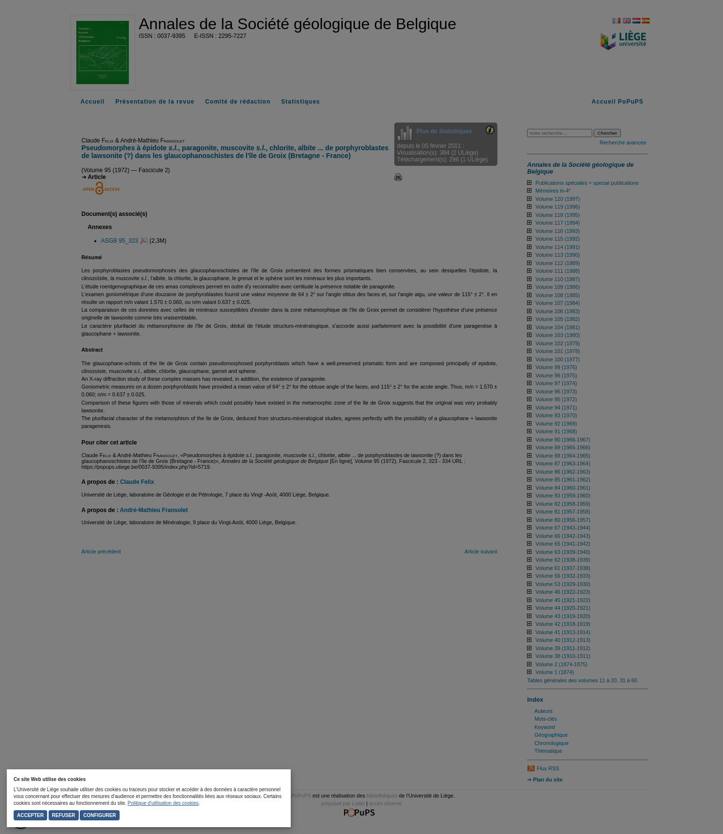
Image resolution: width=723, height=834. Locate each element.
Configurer (99, 815)
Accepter (30, 815)
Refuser (63, 815)
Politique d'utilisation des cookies (163, 803)
